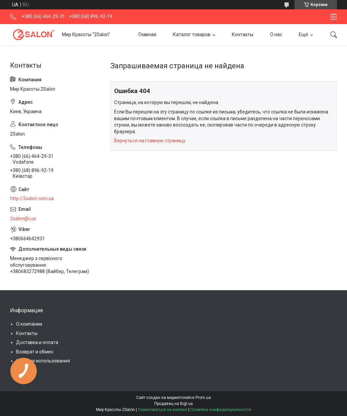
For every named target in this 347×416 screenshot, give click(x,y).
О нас (276, 34)
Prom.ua (203, 397)
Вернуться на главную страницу (149, 140)
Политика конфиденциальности (220, 409)
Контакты (242, 34)
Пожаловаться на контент (162, 409)
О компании (29, 324)
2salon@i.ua (23, 218)
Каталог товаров (191, 34)
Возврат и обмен (34, 351)
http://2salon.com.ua (32, 198)
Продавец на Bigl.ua (173, 403)
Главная (147, 34)
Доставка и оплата (37, 342)
